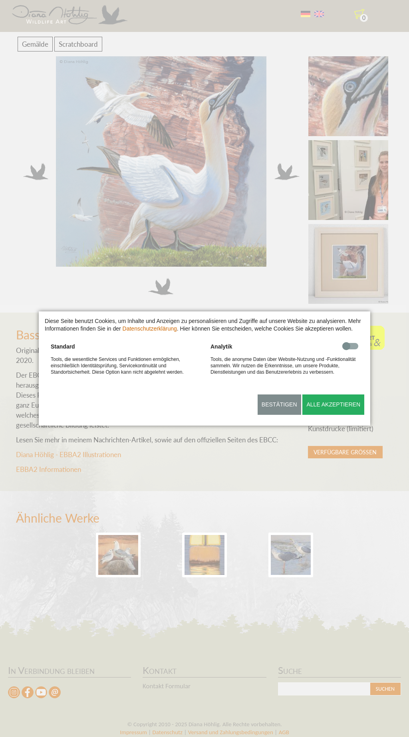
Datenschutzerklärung (150, 328)
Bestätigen (279, 404)
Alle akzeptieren (333, 404)
